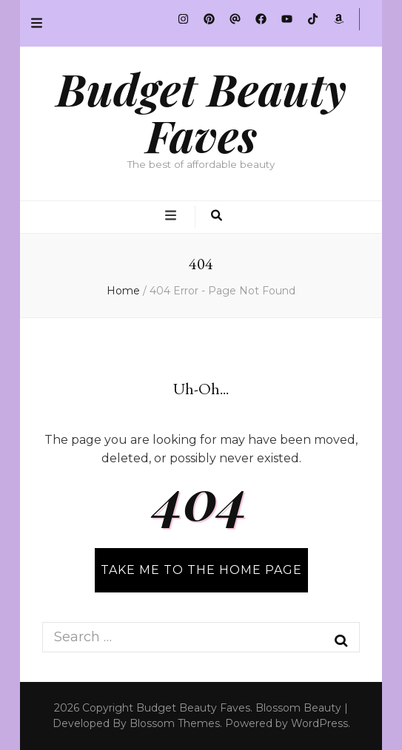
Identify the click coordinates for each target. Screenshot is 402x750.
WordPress (319, 723)
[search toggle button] (216, 217)
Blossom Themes (175, 723)
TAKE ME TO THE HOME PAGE (201, 570)
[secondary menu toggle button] (36, 23)
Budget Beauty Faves (201, 111)
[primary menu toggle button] (172, 217)
